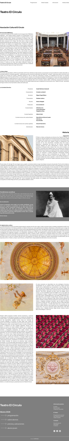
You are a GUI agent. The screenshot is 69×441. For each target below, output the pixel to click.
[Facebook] (57, 431)
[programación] (15, 415)
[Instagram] (54, 431)
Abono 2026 (5, 412)
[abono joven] (15, 428)
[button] (31, 3)
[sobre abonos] (15, 419)
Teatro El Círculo (11, 405)
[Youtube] (60, 431)
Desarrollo (32, 438)
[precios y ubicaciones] (15, 424)
